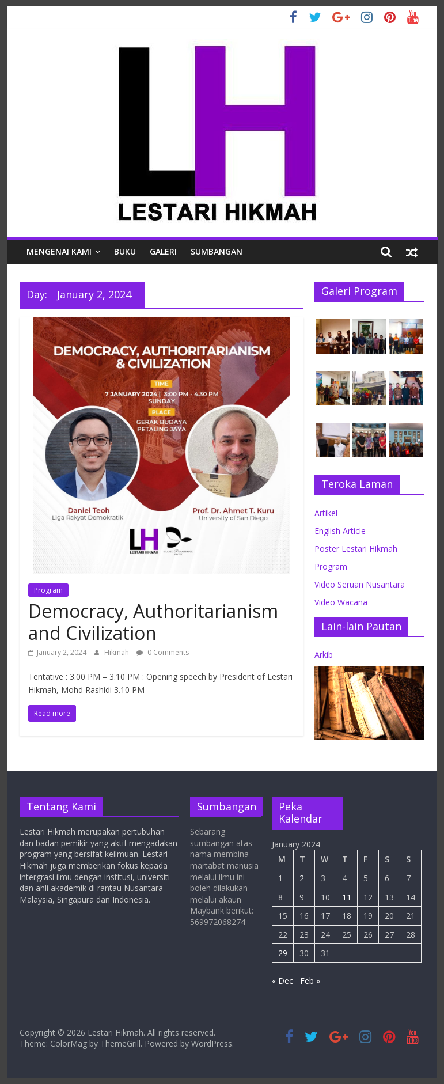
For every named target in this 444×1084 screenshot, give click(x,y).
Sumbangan (216, 251)
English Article (340, 530)
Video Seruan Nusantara (359, 584)
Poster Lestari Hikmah (355, 548)
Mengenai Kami (59, 251)
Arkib (323, 654)
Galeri (163, 251)
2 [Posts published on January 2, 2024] (301, 878)
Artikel (325, 512)
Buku (125, 251)
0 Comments (162, 652)
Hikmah (117, 652)
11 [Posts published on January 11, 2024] (346, 897)
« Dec (282, 980)
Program (48, 590)
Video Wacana (340, 602)
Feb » (310, 980)
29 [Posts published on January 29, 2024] (282, 952)
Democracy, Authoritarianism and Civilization (153, 621)
